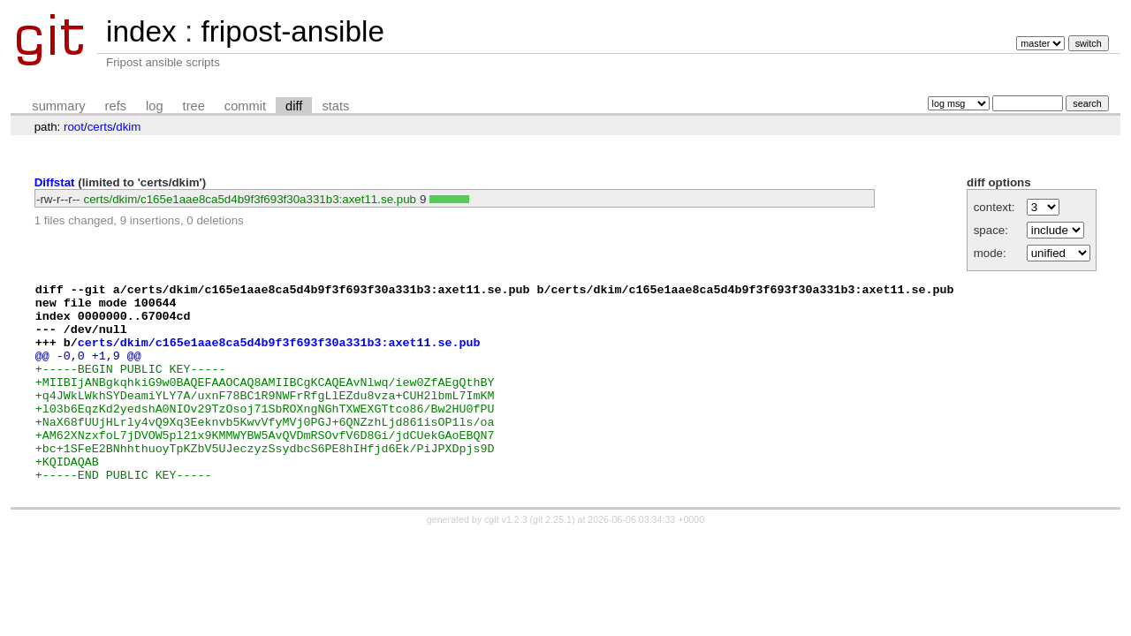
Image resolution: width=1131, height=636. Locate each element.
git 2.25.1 (552, 559)
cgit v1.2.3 (506, 559)
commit (245, 106)
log (154, 106)
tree (194, 106)
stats (335, 106)
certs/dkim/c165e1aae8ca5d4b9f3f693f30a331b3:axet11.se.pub (250, 199)
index (141, 31)
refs (115, 106)
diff (293, 106)
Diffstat (54, 182)
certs (100, 126)
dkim (128, 126)
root (74, 126)
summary (58, 106)
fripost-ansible (292, 31)
